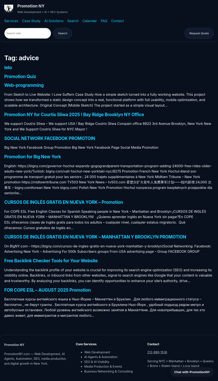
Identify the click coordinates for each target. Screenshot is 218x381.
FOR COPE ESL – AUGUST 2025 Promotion (47, 290)
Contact (117, 21)
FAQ (104, 21)
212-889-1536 (157, 352)
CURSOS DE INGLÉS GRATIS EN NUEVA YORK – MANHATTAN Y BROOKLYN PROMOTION (95, 237)
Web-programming (24, 85)
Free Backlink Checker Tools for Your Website (51, 260)
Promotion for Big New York (32, 156)
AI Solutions (53, 21)
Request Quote (199, 33)
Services (11, 21)
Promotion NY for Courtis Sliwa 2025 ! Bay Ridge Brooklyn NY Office (74, 114)
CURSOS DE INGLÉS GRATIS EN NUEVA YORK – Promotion (63, 202)
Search (73, 21)
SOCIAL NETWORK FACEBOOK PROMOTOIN (49, 138)
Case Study (31, 21)
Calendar (89, 21)
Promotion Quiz (20, 76)
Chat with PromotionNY (192, 372)
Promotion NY (30, 6)
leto (8, 67)
